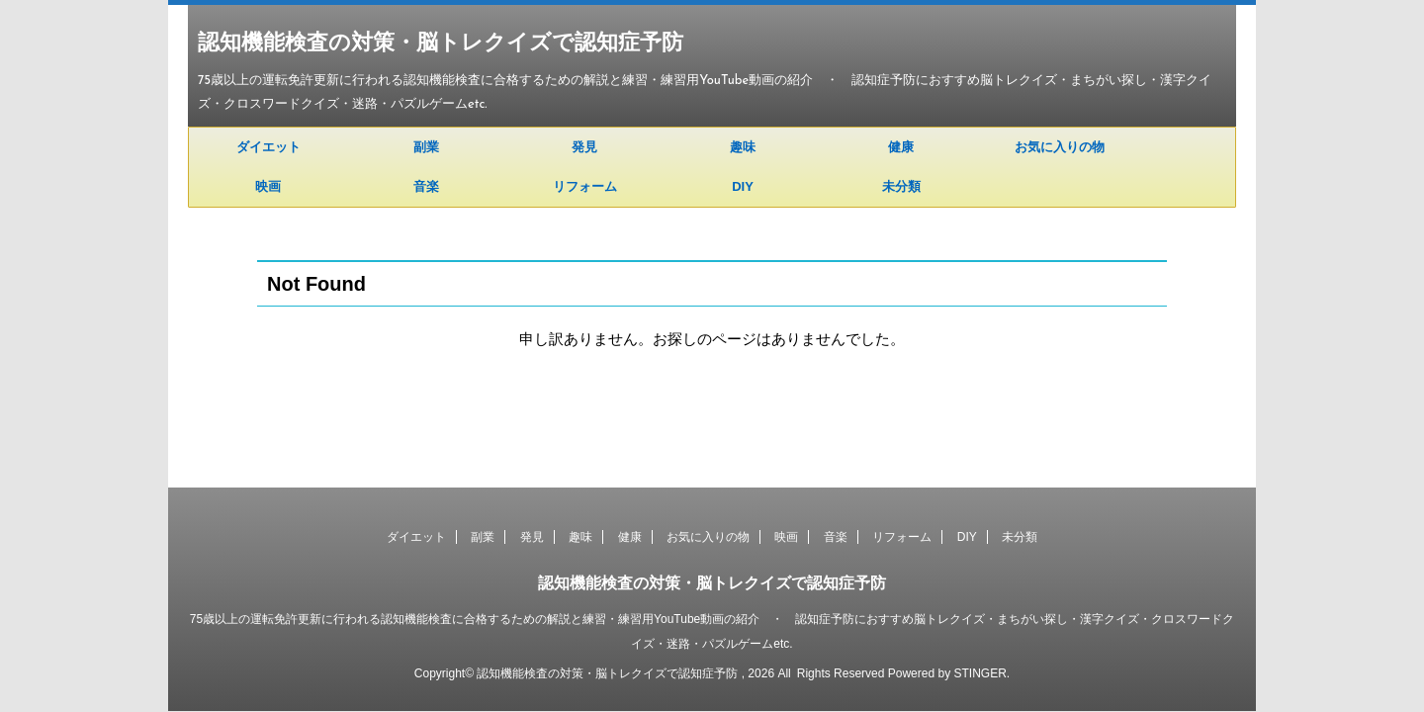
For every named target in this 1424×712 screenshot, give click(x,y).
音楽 (426, 186)
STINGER (979, 673)
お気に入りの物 (1060, 146)
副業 (426, 146)
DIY (743, 186)
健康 (901, 146)
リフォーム (585, 186)
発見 (584, 146)
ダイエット (268, 146)
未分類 (901, 186)
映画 (268, 186)
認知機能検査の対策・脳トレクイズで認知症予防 (440, 44)
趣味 (743, 146)
